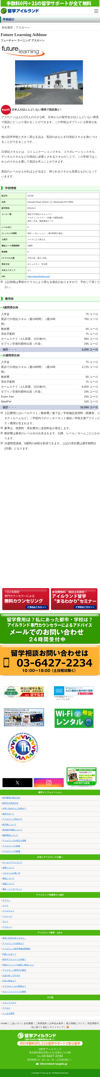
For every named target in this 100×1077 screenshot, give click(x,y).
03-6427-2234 (52, 1056)
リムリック (7, 916)
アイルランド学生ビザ (12, 819)
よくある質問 (8, 1013)
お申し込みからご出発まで (14, 808)
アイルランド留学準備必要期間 (16, 949)
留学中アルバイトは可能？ (14, 959)
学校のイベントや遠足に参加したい (18, 965)
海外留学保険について (12, 830)
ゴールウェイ (8, 911)
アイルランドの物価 (11, 851)
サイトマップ (57, 1027)
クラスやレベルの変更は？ (14, 986)
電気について (8, 878)
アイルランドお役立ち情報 (14, 840)
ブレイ (5, 921)
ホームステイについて (12, 862)
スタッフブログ (9, 1003)
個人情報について (75, 1023)
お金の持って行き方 (11, 975)
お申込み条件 (56, 1023)
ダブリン (6, 900)
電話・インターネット (12, 889)
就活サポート (8, 814)
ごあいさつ (16, 1023)
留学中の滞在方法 (10, 803)
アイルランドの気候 (11, 846)
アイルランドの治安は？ (13, 943)
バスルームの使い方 (11, 873)
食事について (8, 868)
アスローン (7, 927)
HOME (4, 1023)
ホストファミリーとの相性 (14, 991)
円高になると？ (9, 954)
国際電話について (10, 835)
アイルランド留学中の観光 (14, 970)
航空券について (9, 824)
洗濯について (8, 884)
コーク (5, 905)
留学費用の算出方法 (11, 798)
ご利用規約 (41, 1023)
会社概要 (28, 1023)
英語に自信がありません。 (14, 938)
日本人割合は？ (9, 981)
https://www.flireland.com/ (38, 276)
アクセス (6, 1008)
